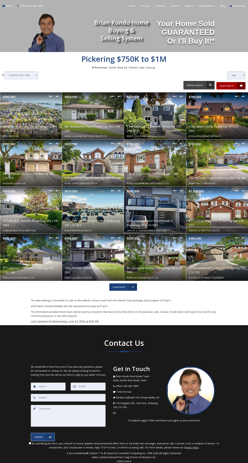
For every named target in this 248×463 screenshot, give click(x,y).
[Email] (88, 385)
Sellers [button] (189, 6)
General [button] (161, 6)
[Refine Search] (198, 84)
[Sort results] (21, 75)
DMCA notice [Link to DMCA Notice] (124, 459)
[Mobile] (68, 396)
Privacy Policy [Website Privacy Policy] (191, 445)
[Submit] (43, 435)
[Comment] (68, 414)
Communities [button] (207, 6)
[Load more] (123, 286)
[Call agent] (29, 7)
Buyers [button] (175, 6)
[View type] (236, 75)
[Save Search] (230, 84)
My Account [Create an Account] (237, 6)
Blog (222, 6)
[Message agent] (137, 391)
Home (132, 6)
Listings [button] (145, 6)
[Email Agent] (9, 7)
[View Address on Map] (137, 404)
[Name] (48, 385)
